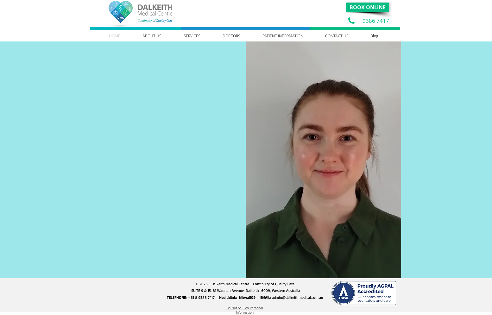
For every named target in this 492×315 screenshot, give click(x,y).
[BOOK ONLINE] (367, 7)
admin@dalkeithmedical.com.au (297, 297)
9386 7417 (376, 20)
